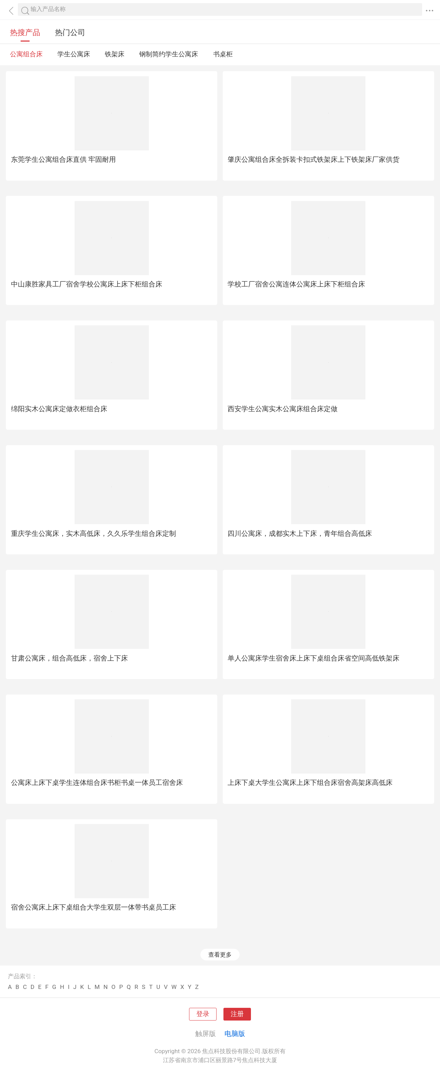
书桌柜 (223, 54)
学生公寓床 (73, 54)
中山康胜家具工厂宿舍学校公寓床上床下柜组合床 (86, 284)
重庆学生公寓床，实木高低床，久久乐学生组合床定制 (93, 533)
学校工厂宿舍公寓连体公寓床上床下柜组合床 (296, 284)
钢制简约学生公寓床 (168, 54)
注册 (237, 1014)
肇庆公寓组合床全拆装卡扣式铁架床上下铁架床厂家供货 (313, 159)
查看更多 (220, 954)
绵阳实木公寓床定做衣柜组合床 (59, 409)
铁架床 (114, 54)
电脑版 (234, 1033)
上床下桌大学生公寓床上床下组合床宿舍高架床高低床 (310, 782)
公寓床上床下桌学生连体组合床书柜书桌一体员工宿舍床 (97, 782)
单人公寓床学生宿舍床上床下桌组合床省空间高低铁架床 (313, 658)
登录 (202, 1014)
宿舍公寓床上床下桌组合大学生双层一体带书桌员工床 (93, 907)
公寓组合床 (26, 54)
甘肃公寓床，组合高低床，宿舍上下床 (69, 658)
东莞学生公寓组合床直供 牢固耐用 (63, 159)
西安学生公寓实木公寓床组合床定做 (283, 409)
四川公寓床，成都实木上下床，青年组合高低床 (300, 533)
